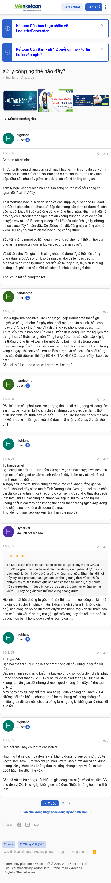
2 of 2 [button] (66, 803)
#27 (105, 741)
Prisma (9, 844)
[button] (7, 7)
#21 (105, 154)
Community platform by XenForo (45, 864)
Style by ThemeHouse (20, 872)
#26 (105, 653)
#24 (105, 459)
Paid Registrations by (42, 868)
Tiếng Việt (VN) (31, 844)
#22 (105, 312)
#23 (105, 400)
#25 (105, 547)
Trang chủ (77, 852)
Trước (50, 803)
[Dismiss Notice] (102, 25)
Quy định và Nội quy (17, 852)
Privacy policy (43, 852)
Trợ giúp (61, 852)
